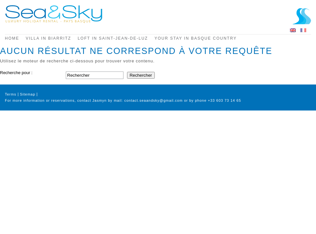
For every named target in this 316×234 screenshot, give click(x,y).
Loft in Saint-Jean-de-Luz (113, 38)
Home (12, 38)
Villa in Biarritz (48, 38)
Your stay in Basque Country (195, 38)
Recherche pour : (16, 72)
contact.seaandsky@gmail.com (153, 100)
